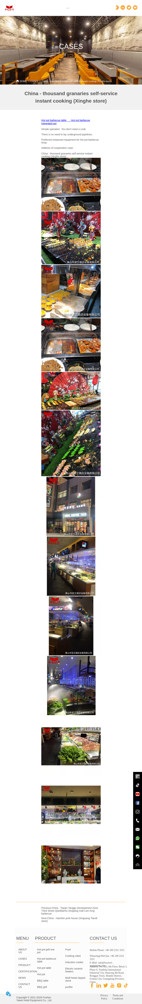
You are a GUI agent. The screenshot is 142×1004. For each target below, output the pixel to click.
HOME (23, 81)
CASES (34, 81)
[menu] (67, 8)
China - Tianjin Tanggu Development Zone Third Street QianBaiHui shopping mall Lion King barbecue (69, 911)
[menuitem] (67, 8)
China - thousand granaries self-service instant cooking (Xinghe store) (77, 81)
